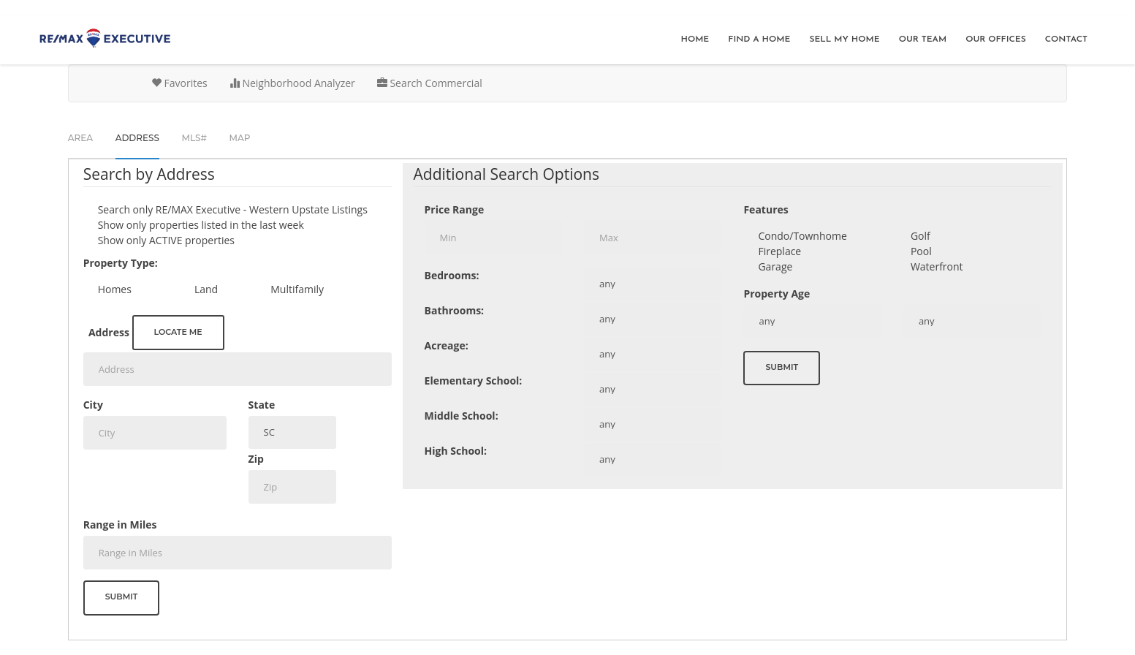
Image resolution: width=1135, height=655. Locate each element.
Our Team (923, 39)
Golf (920, 236)
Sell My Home (844, 39)
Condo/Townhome (802, 236)
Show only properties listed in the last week (201, 225)
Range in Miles (120, 524)
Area (80, 137)
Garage (775, 266)
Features (765, 209)
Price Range (455, 209)
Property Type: (120, 263)
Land (206, 289)
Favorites (179, 83)
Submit (121, 596)
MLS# (194, 137)
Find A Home (759, 39)
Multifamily (297, 289)
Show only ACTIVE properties (166, 240)
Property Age (776, 293)
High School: (456, 451)
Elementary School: (474, 380)
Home (694, 39)
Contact (1066, 39)
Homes (115, 289)
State (262, 405)
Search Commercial (429, 83)
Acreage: (446, 345)
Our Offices (995, 39)
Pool (921, 251)
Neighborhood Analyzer (292, 83)
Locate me (178, 332)
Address (108, 332)
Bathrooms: (455, 310)
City (93, 405)
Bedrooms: (452, 275)
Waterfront (937, 266)
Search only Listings (233, 209)
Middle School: (461, 416)
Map (240, 137)
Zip (256, 459)
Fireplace (779, 251)
